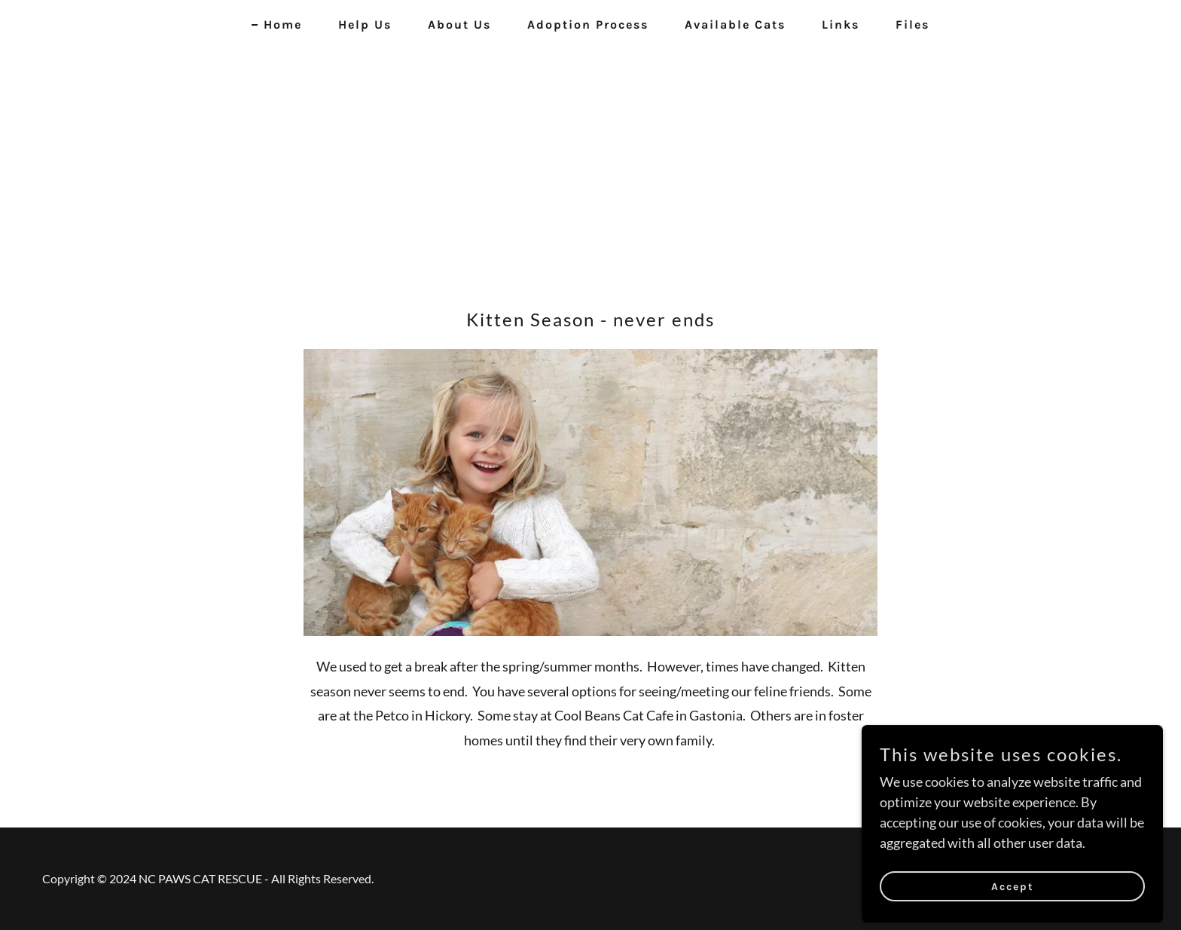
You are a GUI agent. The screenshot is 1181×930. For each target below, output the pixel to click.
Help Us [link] (365, 24)
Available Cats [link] (735, 24)
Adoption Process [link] (587, 24)
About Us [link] (459, 24)
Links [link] (840, 24)
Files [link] (912, 24)
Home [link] (283, 24)
